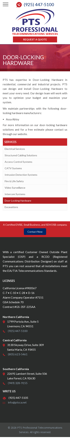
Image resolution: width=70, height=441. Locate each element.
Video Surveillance (15, 187)
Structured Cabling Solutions (21, 155)
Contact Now (35, 231)
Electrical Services (15, 148)
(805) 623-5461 (17, 354)
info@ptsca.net (17, 402)
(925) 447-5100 (17, 331)
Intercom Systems (15, 194)
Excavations (11, 207)
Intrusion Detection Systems (21, 174)
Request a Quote (35, 39)
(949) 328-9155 (17, 383)
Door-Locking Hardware (18, 200)
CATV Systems (13, 168)
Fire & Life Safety (14, 181)
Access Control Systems (18, 161)
